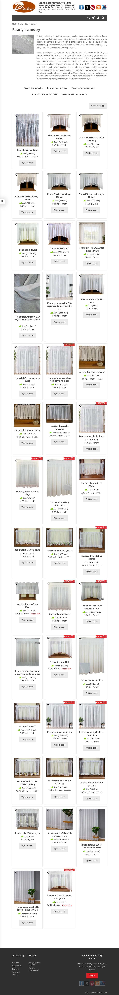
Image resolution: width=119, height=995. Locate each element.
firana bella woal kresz (60, 614)
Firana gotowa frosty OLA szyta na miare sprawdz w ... (27, 319)
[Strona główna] (24, 7)
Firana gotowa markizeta (59, 732)
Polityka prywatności (34, 969)
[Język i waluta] (103, 18)
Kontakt (15, 969)
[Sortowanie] (98, 106)
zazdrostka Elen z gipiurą (27, 550)
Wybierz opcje (27, 163)
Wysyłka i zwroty (16, 973)
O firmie (15, 962)
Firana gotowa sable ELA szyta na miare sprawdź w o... (59, 306)
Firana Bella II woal (59, 248)
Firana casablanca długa (91, 680)
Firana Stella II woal (27, 250)
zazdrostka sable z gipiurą (27, 430)
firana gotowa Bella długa (91, 436)
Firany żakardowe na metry (44, 94)
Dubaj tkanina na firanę (27, 150)
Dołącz (92, 975)
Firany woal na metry (33, 88)
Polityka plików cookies (35, 963)
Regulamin (16, 966)
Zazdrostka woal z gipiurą (91, 372)
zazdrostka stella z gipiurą (60, 550)
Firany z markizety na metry (74, 94)
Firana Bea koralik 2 (59, 662)
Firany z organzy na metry (83, 88)
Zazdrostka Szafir (27, 726)
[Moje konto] (98, 18)
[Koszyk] (93, 18)
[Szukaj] (88, 18)
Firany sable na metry (57, 88)
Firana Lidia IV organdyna (27, 833)
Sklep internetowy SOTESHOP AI (95, 992)
